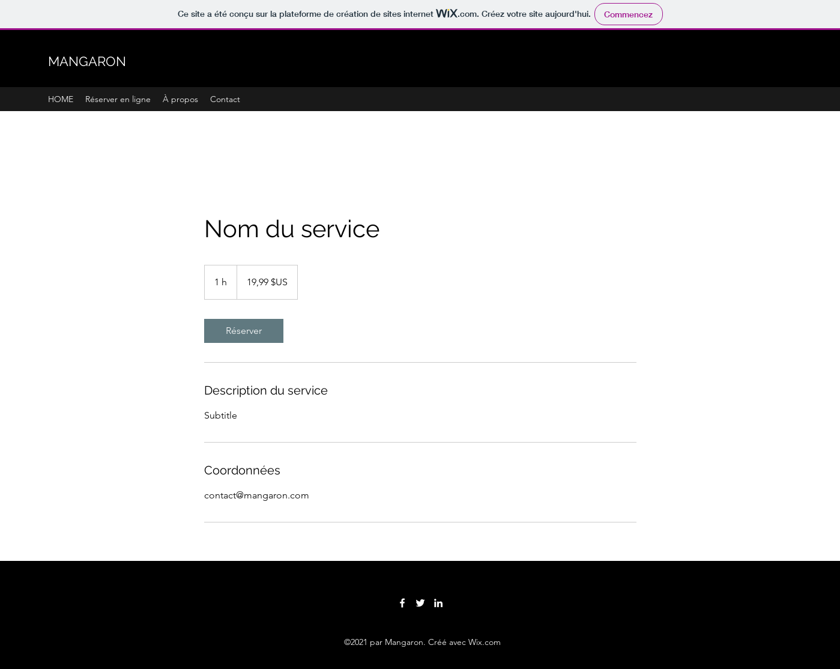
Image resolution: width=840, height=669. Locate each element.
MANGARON (87, 61)
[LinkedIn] (438, 603)
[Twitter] (420, 603)
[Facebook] (402, 603)
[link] (243, 331)
